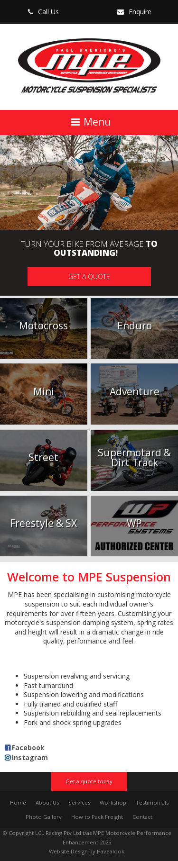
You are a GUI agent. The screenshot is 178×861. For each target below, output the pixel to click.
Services (79, 802)
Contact (142, 816)
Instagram (30, 757)
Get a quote (89, 276)
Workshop (113, 802)
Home (18, 802)
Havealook (110, 851)
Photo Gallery (44, 816)
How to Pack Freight (97, 816)
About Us (47, 802)
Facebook (28, 747)
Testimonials (152, 802)
